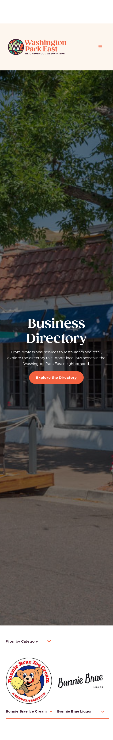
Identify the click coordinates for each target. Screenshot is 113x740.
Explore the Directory (56, 377)
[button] (100, 47)
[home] (36, 47)
